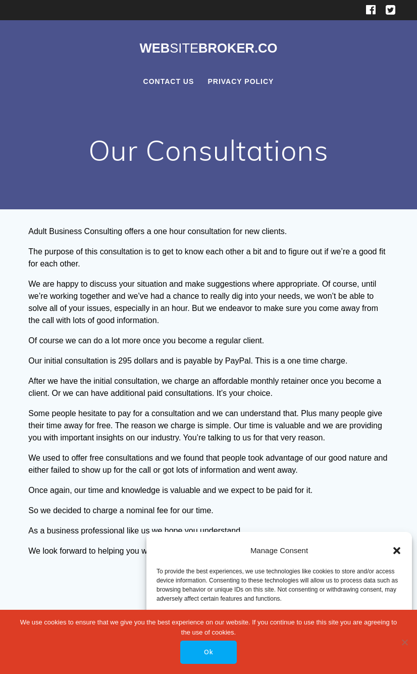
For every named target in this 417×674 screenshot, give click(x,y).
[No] (404, 642)
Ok (209, 652)
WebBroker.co (208, 48)
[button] (397, 551)
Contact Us (168, 81)
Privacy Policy (240, 81)
